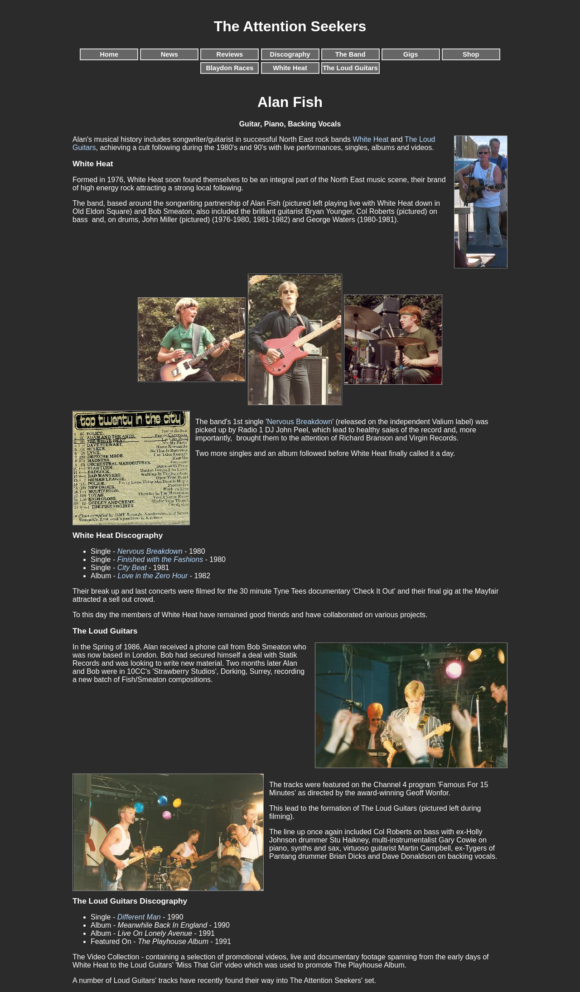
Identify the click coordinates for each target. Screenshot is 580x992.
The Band (350, 54)
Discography (290, 54)
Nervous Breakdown (299, 422)
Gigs (410, 54)
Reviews (230, 54)
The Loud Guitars (350, 68)
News (169, 54)
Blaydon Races (229, 68)
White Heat (290, 68)
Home (109, 54)
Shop (471, 54)
